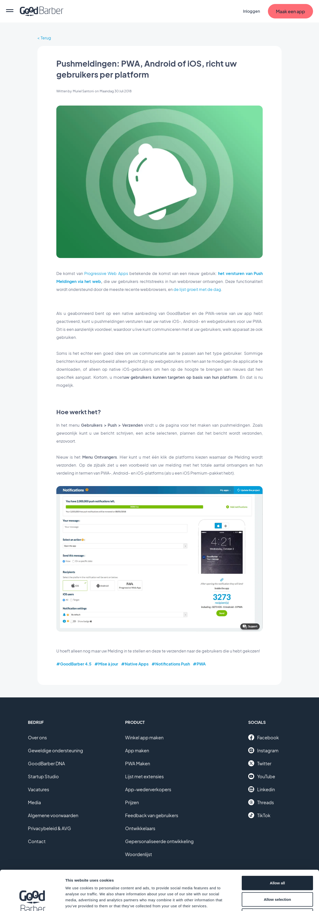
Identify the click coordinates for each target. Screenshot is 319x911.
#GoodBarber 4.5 (73, 663)
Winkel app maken (144, 737)
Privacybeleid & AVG (49, 828)
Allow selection (277, 862)
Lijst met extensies (144, 776)
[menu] (9, 11)
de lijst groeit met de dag (197, 289)
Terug (46, 37)
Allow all (277, 845)
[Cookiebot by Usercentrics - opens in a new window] (32, 901)
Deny (277, 878)
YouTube (261, 776)
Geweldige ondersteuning (55, 750)
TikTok (259, 815)
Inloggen (251, 11)
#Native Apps (135, 663)
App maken (137, 750)
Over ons (37, 737)
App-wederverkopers (148, 789)
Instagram (263, 750)
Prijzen (132, 802)
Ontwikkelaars (140, 828)
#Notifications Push (171, 663)
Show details (261, 901)
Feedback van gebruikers (151, 815)
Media (34, 802)
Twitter (259, 763)
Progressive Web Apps (106, 273)
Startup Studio (43, 776)
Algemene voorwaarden (53, 815)
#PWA (199, 663)
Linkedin (261, 789)
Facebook (263, 737)
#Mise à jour (106, 663)
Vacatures (38, 789)
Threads (261, 802)
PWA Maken (137, 763)
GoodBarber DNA (46, 763)
